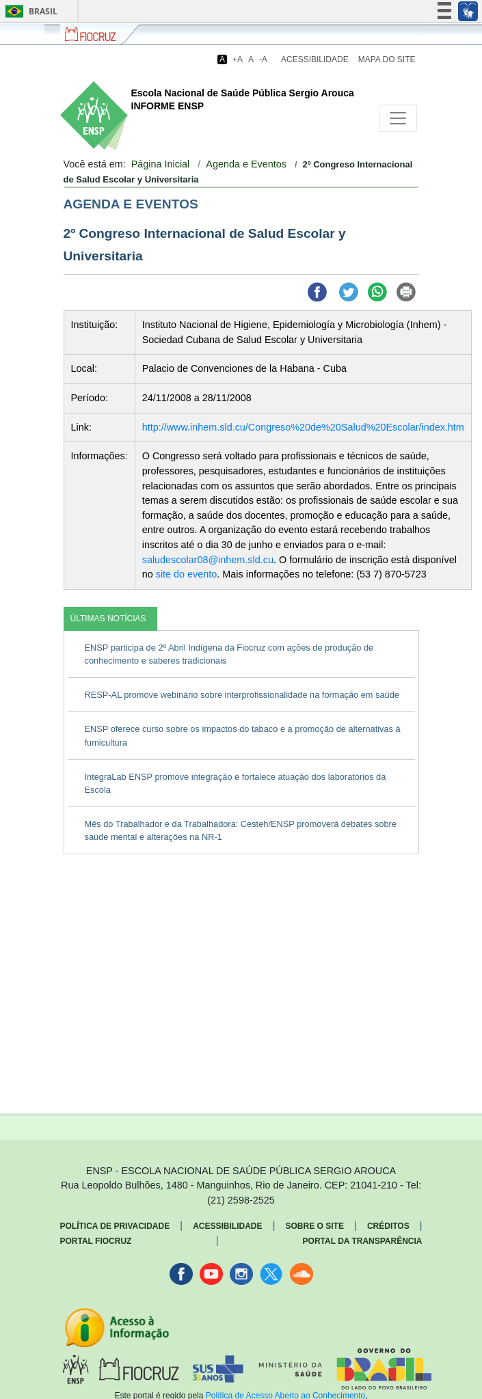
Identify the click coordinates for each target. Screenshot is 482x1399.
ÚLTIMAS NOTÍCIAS (108, 618)
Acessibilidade (315, 59)
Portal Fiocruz (96, 1241)
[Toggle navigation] (398, 118)
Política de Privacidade (115, 1226)
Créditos (388, 1226)
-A (263, 59)
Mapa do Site (387, 59)
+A (237, 59)
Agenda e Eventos (246, 164)
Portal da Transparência (363, 1241)
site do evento (186, 574)
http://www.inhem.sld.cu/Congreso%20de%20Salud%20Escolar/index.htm (303, 427)
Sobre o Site (315, 1226)
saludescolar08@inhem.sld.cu (207, 559)
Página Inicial (160, 164)
